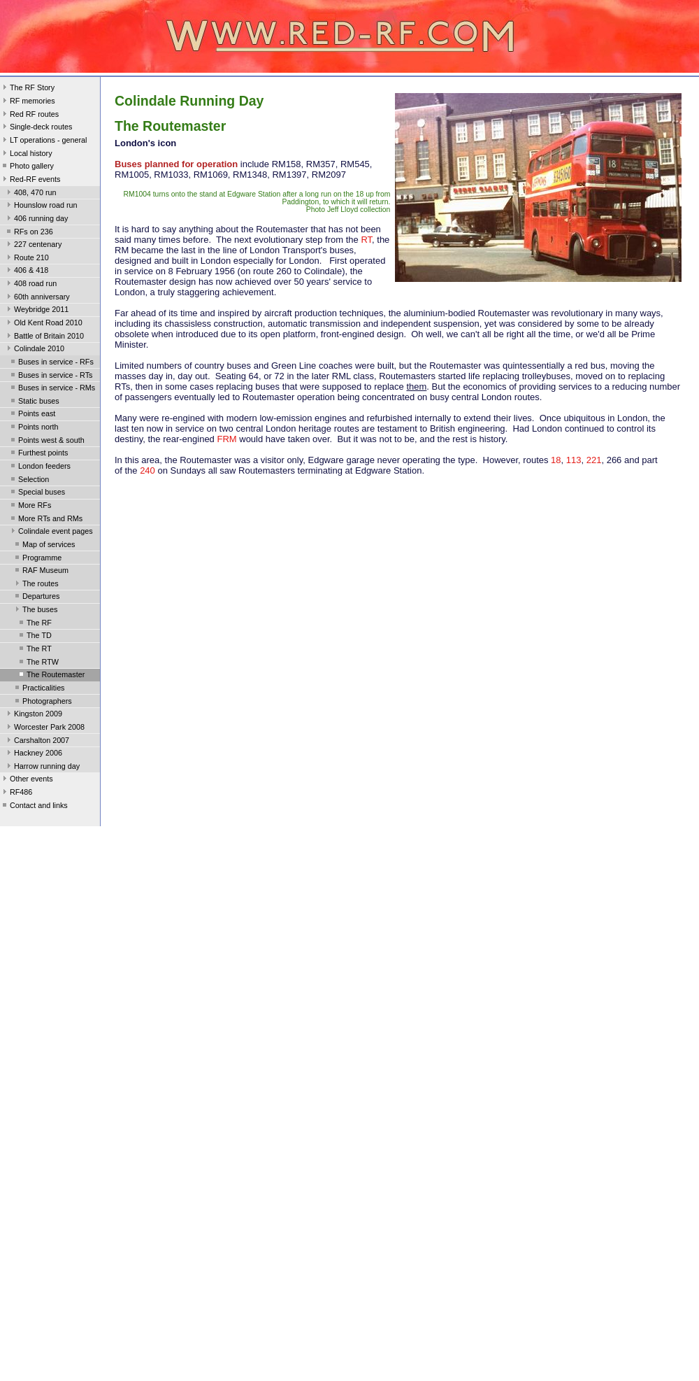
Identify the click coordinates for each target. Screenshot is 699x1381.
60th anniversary (37, 298)
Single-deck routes (36, 128)
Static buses (33, 402)
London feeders (39, 467)
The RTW (38, 663)
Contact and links (34, 806)
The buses (35, 610)
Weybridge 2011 (36, 310)
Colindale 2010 (34, 349)
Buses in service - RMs (51, 389)
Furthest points (38, 454)
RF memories (27, 102)
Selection (28, 480)
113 (574, 460)
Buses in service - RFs (51, 363)
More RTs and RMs (45, 519)
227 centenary (33, 245)
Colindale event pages (50, 532)
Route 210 (26, 258)
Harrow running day (42, 767)
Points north (33, 428)
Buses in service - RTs (50, 376)
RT (366, 239)
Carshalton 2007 (36, 741)
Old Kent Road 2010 (43, 324)
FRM (226, 439)
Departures (36, 597)
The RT (34, 650)
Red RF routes (29, 115)
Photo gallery (27, 167)
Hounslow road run (41, 206)
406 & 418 (26, 271)
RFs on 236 (28, 233)
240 (147, 470)
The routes (36, 584)
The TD (34, 636)
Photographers (42, 702)
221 (594, 460)
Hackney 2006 (33, 754)
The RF (34, 624)
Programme (37, 559)
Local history (26, 154)
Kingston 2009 (33, 715)
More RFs (29, 506)
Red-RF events (30, 180)
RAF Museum (41, 571)
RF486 (16, 793)
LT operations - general (43, 141)
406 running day (36, 219)
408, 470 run (30, 193)
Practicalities (39, 689)
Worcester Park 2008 (44, 728)
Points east (31, 414)
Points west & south (46, 441)
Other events (26, 780)
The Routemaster (51, 675)
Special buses (36, 493)
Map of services (44, 545)
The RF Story (27, 88)
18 (556, 460)
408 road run (30, 284)
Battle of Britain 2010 (44, 337)
